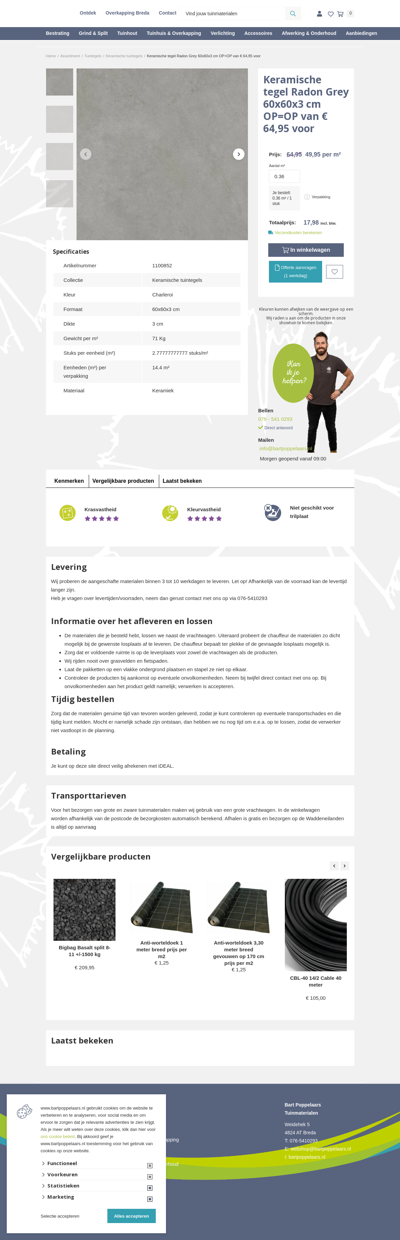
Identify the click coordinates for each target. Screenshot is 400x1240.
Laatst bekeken (182, 481)
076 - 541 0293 (275, 419)
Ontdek (88, 13)
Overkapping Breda (127, 13)
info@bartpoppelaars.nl (285, 448)
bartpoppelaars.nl (308, 1157)
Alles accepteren (131, 1216)
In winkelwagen (306, 250)
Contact (167, 13)
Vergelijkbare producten (123, 481)
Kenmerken (69, 481)
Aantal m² (277, 166)
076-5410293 (304, 1140)
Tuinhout (127, 33)
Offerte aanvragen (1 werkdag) (295, 271)
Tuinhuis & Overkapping (174, 33)
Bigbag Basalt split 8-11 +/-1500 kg (84, 951)
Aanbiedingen (361, 33)
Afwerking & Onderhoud (309, 33)
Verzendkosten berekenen (298, 232)
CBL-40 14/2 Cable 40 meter (315, 981)
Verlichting (223, 33)
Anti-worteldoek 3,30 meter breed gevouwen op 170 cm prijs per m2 (238, 953)
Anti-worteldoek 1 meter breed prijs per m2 (161, 949)
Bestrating (57, 33)
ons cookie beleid (58, 1136)
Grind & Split (93, 33)
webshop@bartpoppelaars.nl (321, 1149)
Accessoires (258, 33)
